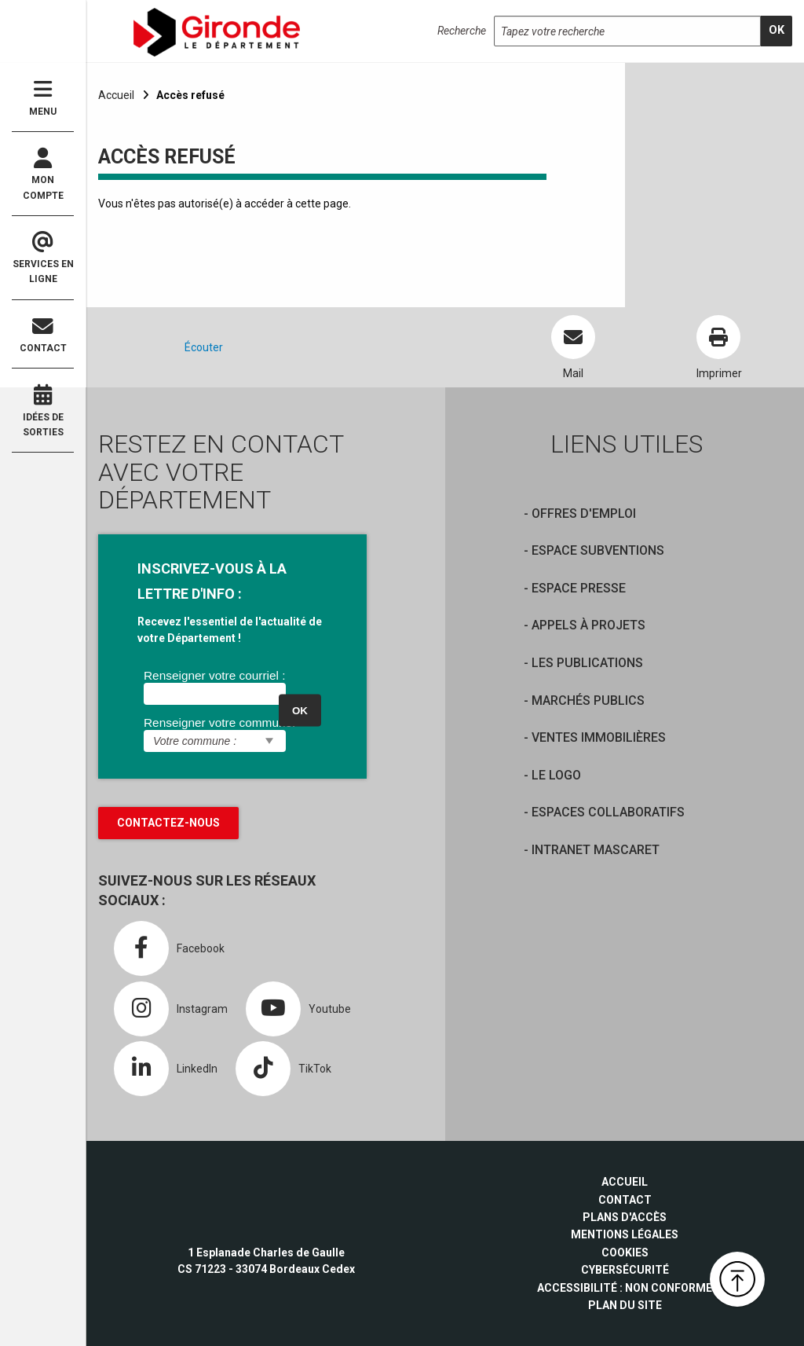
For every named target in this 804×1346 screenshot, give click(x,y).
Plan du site (625, 1305)
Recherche (461, 30)
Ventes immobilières (599, 737)
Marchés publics (588, 700)
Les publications (587, 662)
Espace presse (579, 588)
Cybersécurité (625, 1269)
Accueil (116, 95)
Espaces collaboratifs (608, 812)
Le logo (556, 775)
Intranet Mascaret (596, 849)
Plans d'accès (625, 1217)
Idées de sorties (43, 411)
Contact (43, 335)
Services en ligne (43, 258)
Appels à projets (588, 625)
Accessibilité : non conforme (624, 1288)
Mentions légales (624, 1234)
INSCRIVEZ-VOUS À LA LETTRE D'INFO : (212, 581)
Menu (43, 98)
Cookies (625, 1252)
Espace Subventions (598, 550)
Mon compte (43, 174)
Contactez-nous (168, 822)
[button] (737, 1279)
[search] (776, 31)
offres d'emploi (584, 513)
